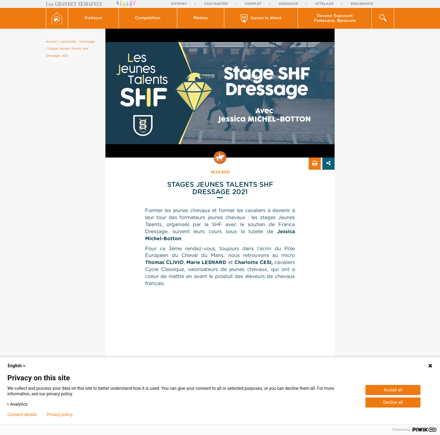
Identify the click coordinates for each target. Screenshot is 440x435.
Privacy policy (60, 414)
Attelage (324, 3)
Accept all (392, 389)
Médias (200, 18)
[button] (93, 18)
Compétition (147, 18)
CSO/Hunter (216, 3)
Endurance (362, 3)
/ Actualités (67, 41)
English (17, 365)
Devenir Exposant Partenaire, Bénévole (335, 18)
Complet (253, 3)
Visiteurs (93, 18)
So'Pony (179, 3)
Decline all (393, 402)
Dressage (288, 3)
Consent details (22, 414)
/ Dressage (86, 41)
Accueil (51, 41)
